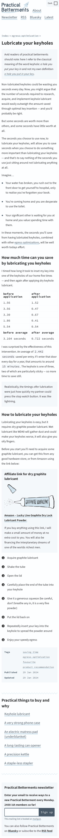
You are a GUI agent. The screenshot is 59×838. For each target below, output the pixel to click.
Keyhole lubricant (17, 714)
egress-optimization (25, 35)
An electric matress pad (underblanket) (21, 734)
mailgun (37, 819)
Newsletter (9, 17)
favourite (29, 662)
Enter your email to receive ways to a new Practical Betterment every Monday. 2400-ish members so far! (29, 800)
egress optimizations (26, 242)
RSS (23, 17)
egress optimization (36, 657)
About (37, 10)
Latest (49, 17)
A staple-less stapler (18, 763)
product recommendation (38, 667)
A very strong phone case (22, 722)
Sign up (47, 812)
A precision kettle (16, 754)
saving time (30, 652)
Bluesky (35, 17)
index (5, 35)
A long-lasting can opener (22, 745)
